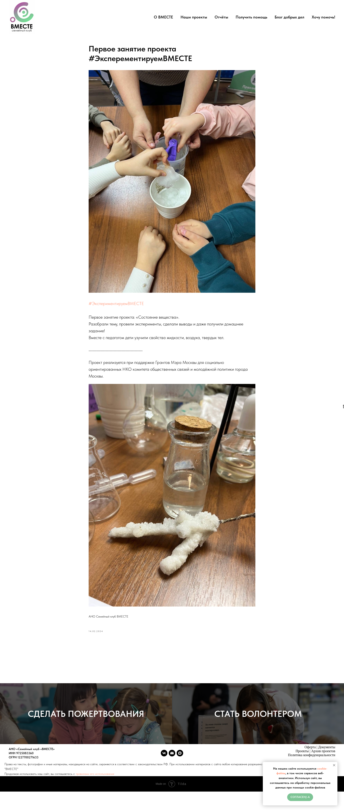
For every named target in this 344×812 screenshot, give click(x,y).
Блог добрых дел (289, 17)
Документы (326, 753)
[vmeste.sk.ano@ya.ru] (172, 759)
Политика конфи (300, 761)
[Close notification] (334, 765)
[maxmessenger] (180, 759)
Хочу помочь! (323, 17)
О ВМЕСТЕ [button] (163, 17)
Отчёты (221, 17)
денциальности (324, 761)
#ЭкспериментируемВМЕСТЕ (116, 304)
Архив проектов (323, 757)
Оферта (310, 753)
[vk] (164, 759)
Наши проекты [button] (194, 17)
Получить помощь (251, 17)
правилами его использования (95, 785)
